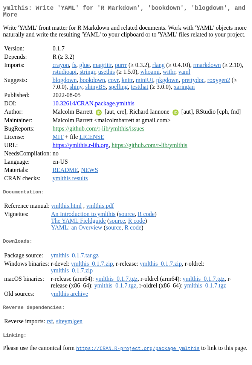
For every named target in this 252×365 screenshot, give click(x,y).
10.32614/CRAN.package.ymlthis (93, 106)
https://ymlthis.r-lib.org (80, 148)
